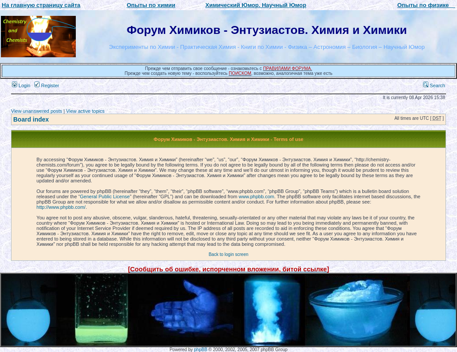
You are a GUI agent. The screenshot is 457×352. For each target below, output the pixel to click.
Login (21, 85)
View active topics (85, 111)
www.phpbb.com (256, 196)
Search (434, 85)
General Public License (105, 196)
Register (46, 85)
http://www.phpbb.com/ (61, 207)
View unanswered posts (36, 111)
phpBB (200, 349)
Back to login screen (228, 254)
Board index (31, 119)
